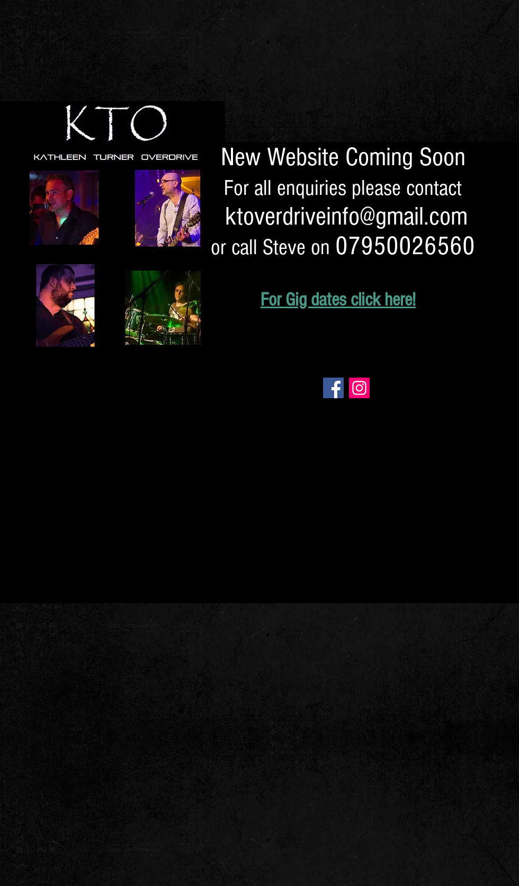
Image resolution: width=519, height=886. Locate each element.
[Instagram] (359, 388)
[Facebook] (333, 388)
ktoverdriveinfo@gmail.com (346, 216)
